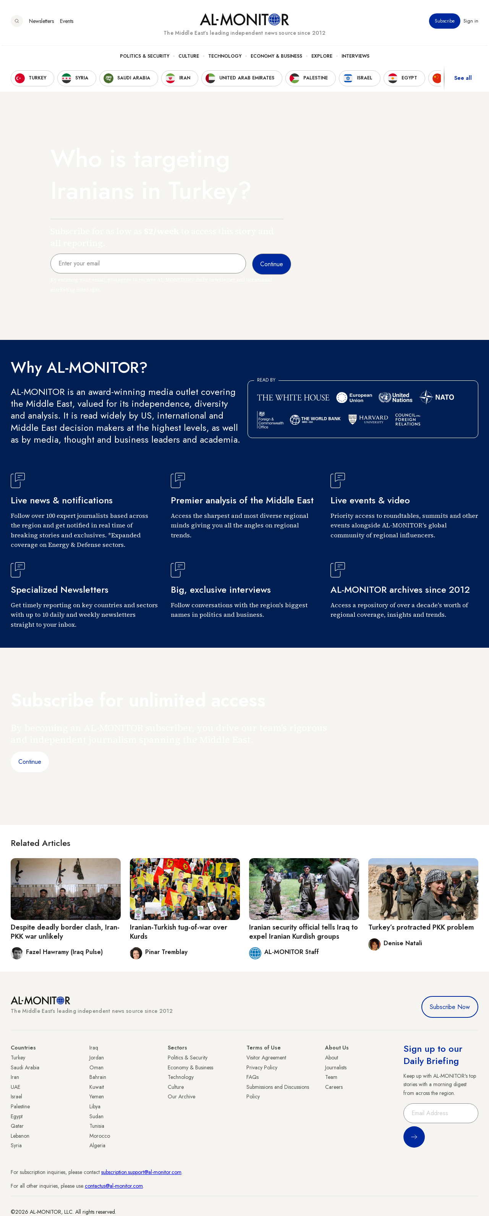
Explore (321, 57)
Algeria (97, 1145)
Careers (334, 1087)
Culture (188, 57)
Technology (224, 57)
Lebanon (20, 1136)
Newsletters (41, 22)
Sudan (96, 1116)
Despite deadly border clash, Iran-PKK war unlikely (65, 931)
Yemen (96, 1096)
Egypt (17, 1116)
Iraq (93, 1047)
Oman (96, 1067)
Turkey (18, 1057)
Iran (15, 1077)
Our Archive (181, 1096)
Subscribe (445, 22)
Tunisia (96, 1126)
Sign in (470, 22)
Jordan (96, 1057)
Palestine (20, 1106)
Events (66, 22)
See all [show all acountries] (463, 80)
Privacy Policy (261, 1067)
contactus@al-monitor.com (114, 1186)
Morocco (99, 1136)
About (331, 1057)
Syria (16, 1145)
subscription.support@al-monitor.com (141, 1172)
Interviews (355, 57)
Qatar (17, 1126)
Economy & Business (276, 57)
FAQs (252, 1077)
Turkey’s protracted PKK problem (421, 927)
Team (331, 1077)
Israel (16, 1096)
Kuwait (96, 1087)
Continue (29, 761)
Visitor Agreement (266, 1057)
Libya (94, 1106)
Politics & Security (144, 57)
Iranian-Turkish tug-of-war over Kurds (178, 931)
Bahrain (97, 1077)
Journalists (336, 1067)
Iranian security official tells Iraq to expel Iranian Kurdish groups (303, 931)
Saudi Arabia (25, 1067)
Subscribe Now (450, 1007)
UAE (15, 1087)
